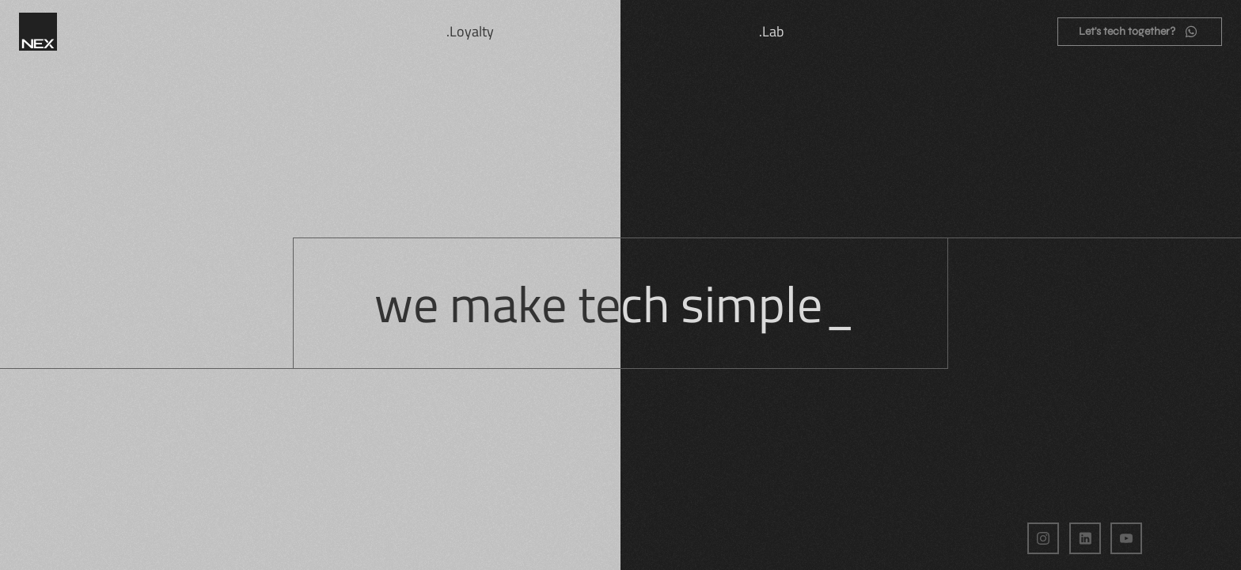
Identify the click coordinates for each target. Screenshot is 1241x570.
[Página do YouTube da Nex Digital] (1126, 538)
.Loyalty (470, 31)
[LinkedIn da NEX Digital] (1085, 538)
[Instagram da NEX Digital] (1043, 538)
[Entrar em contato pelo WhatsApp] (1139, 31)
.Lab (771, 31)
